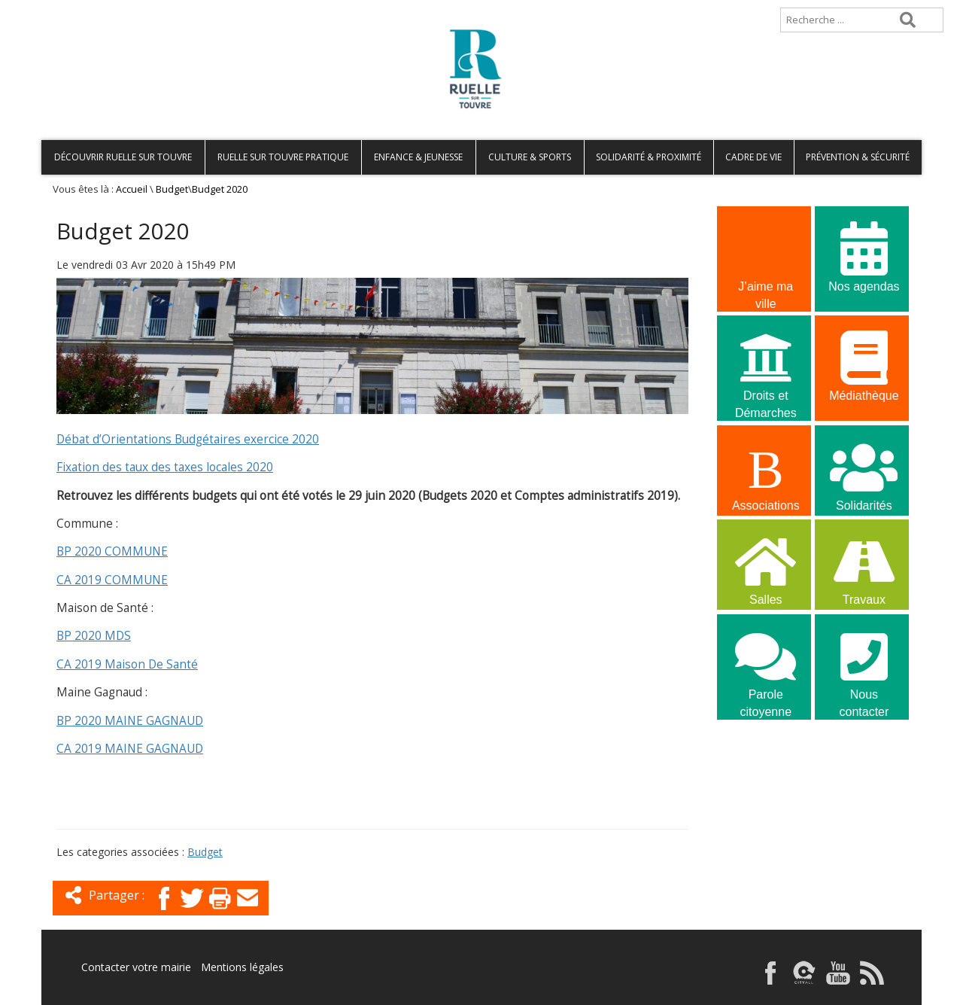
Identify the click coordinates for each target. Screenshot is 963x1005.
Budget (172, 189)
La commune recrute (766, 774)
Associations (766, 474)
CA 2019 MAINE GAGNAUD (129, 749)
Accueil (65, 7)
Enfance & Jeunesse (418, 157)
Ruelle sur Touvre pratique (282, 157)
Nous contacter (864, 665)
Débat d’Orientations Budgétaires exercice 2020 (187, 439)
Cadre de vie (753, 157)
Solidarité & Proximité (648, 157)
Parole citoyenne (766, 665)
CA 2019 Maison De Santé (127, 664)
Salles (766, 568)
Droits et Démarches (766, 366)
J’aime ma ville (766, 257)
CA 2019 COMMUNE (112, 580)
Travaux (864, 568)
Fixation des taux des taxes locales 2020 (164, 467)
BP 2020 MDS (93, 636)
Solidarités (864, 474)
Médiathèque (864, 364)
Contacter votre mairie (136, 967)
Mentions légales (242, 967)
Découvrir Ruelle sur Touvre (123, 157)
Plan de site (137, 7)
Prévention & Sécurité (858, 157)
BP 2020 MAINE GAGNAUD (129, 721)
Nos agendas (864, 255)
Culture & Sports (529, 157)
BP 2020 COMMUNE (112, 551)
